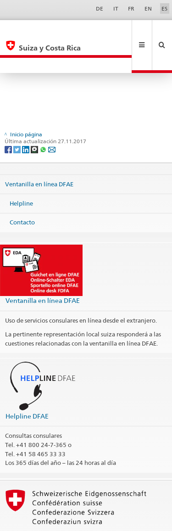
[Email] (51, 118)
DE (99, 8)
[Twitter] (17, 118)
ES (164, 8)
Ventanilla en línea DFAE (39, 153)
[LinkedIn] (26, 118)
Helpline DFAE (27, 385)
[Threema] (35, 118)
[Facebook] (9, 118)
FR (131, 8)
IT (115, 8)
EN (148, 8)
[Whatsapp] (43, 118)
